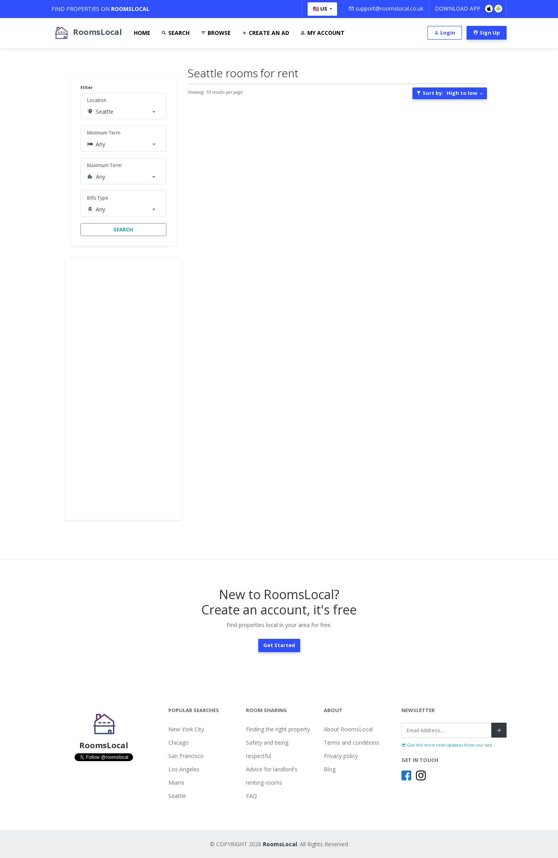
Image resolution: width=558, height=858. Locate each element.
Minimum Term (103, 132)
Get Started (279, 645)
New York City (186, 729)
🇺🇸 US (320, 8)
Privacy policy (341, 756)
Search (175, 32)
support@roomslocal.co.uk (385, 8)
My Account (322, 32)
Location (96, 100)
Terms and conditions (351, 742)
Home (142, 32)
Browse (216, 32)
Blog (330, 769)
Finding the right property (278, 729)
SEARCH (123, 229)
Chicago (178, 742)
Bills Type (97, 198)
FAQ (251, 796)
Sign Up (486, 32)
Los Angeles (183, 769)
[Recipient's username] (446, 730)
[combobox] (125, 111)
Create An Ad (265, 32)
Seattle (177, 796)
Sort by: (446, 92)
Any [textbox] (100, 144)
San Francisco (186, 756)
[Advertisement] (123, 388)
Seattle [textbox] (104, 111)
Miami (176, 782)
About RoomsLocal (348, 729)
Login (444, 32)
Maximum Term (104, 165)
